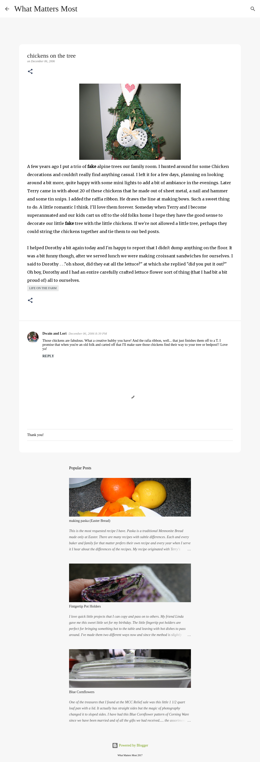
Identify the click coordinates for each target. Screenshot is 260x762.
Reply (48, 356)
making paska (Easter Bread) (89, 521)
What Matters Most (45, 8)
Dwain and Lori (54, 333)
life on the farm (43, 288)
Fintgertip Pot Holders (85, 606)
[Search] (85, 9)
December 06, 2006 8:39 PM (88, 333)
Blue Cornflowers (81, 692)
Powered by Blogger (130, 745)
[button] (30, 71)
